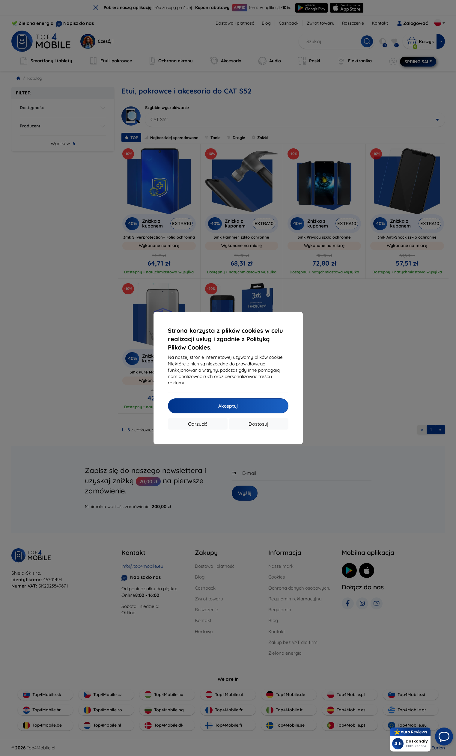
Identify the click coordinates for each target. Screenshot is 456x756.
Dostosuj (258, 424)
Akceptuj (228, 406)
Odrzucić (197, 424)
